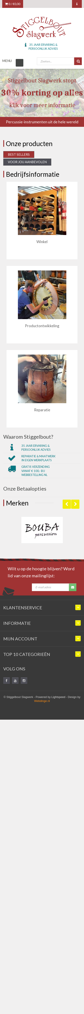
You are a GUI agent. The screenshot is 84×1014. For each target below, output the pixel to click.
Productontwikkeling (42, 325)
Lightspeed (58, 697)
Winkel (42, 241)
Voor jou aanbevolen (27, 162)
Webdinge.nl (42, 701)
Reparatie (42, 410)
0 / (12, 4)
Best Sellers (19, 154)
